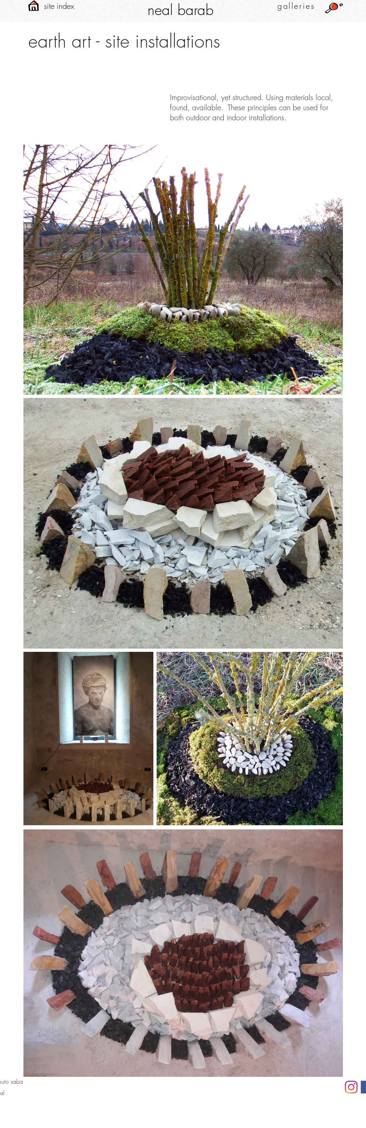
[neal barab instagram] (351, 1087)
